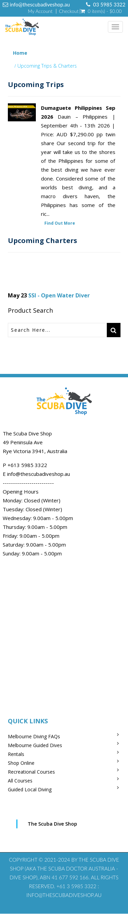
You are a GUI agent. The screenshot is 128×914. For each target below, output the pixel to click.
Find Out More (59, 223)
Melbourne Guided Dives (35, 745)
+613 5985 (21, 465)
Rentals (16, 754)
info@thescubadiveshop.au (40, 4)
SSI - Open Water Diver (59, 295)
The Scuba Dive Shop (52, 824)
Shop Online (21, 763)
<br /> (64, 633)
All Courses (20, 780)
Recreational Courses (31, 772)
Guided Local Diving (30, 789)
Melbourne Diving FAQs (34, 736)
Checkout (69, 11)
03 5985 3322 (109, 4)
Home (20, 53)
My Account (40, 11)
